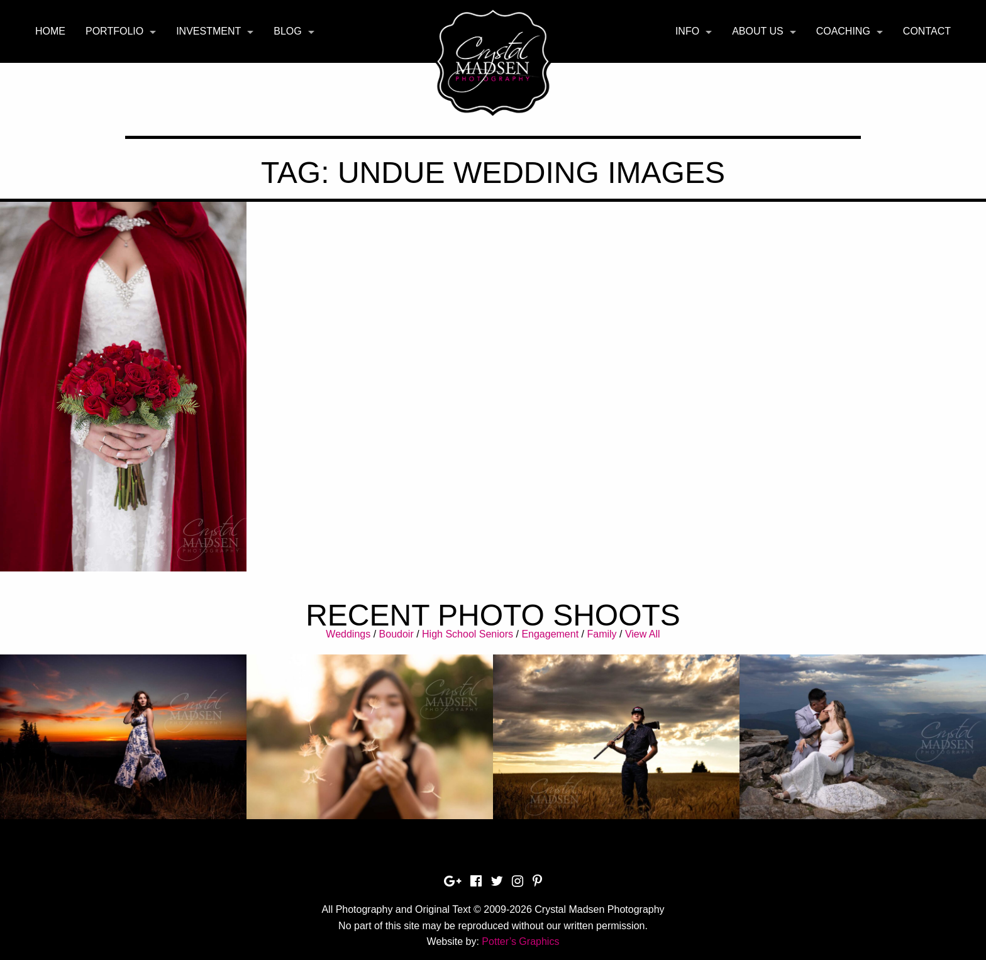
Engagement (550, 634)
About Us (758, 31)
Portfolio (114, 31)
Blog (287, 31)
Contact (927, 31)
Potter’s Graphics (520, 941)
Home (50, 31)
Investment (208, 31)
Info (687, 31)
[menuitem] (50, 31)
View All (642, 634)
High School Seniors (467, 634)
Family (601, 634)
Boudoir (396, 634)
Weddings (348, 634)
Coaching (843, 31)
